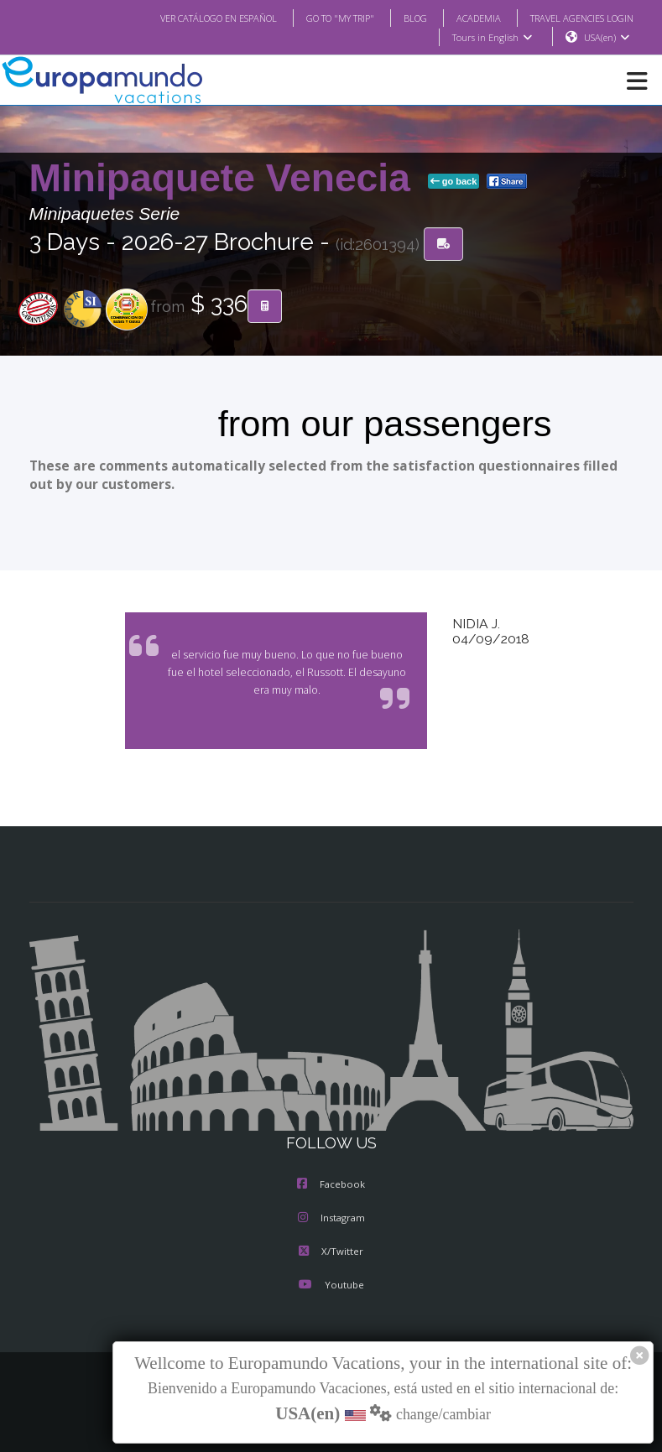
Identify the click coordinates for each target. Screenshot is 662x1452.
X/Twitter (331, 1252)
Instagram (331, 1219)
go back (453, 182)
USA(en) (606, 38)
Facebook (331, 1185)
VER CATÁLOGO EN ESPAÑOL (184, 18)
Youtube (330, 1286)
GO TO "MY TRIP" (317, 18)
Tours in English (491, 38)
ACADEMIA (463, 18)
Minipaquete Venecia (225, 178)
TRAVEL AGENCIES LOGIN (575, 18)
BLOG (398, 18)
